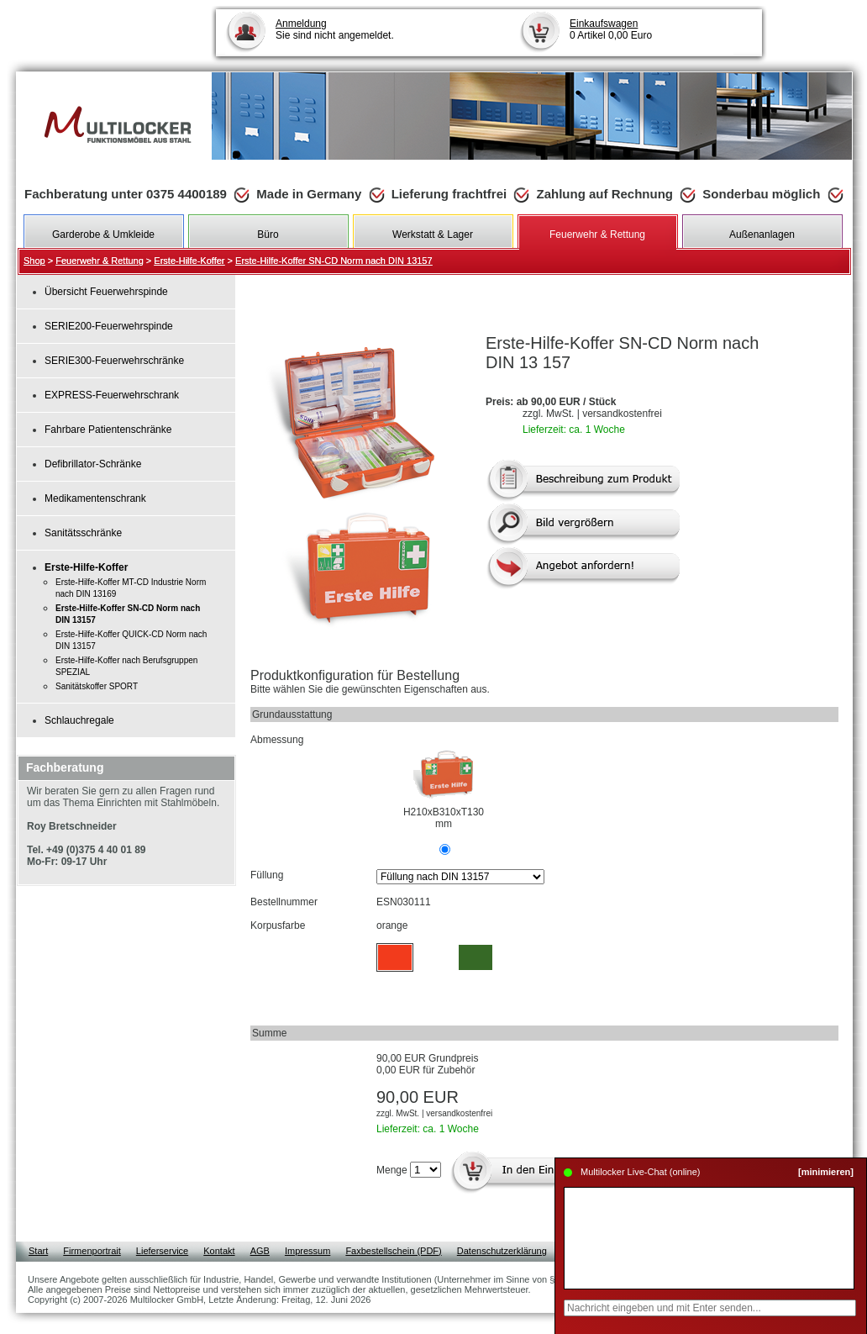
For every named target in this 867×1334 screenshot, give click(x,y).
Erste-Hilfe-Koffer (189, 261)
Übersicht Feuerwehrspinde (106, 292)
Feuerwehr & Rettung (99, 261)
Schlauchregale (79, 720)
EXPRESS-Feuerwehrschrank (112, 395)
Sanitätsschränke (83, 533)
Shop (34, 261)
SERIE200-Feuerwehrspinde (109, 326)
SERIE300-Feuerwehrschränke (114, 360)
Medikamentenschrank (95, 498)
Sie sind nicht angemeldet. (335, 29)
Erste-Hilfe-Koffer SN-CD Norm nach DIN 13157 (334, 261)
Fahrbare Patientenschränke (108, 429)
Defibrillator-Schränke (93, 464)
